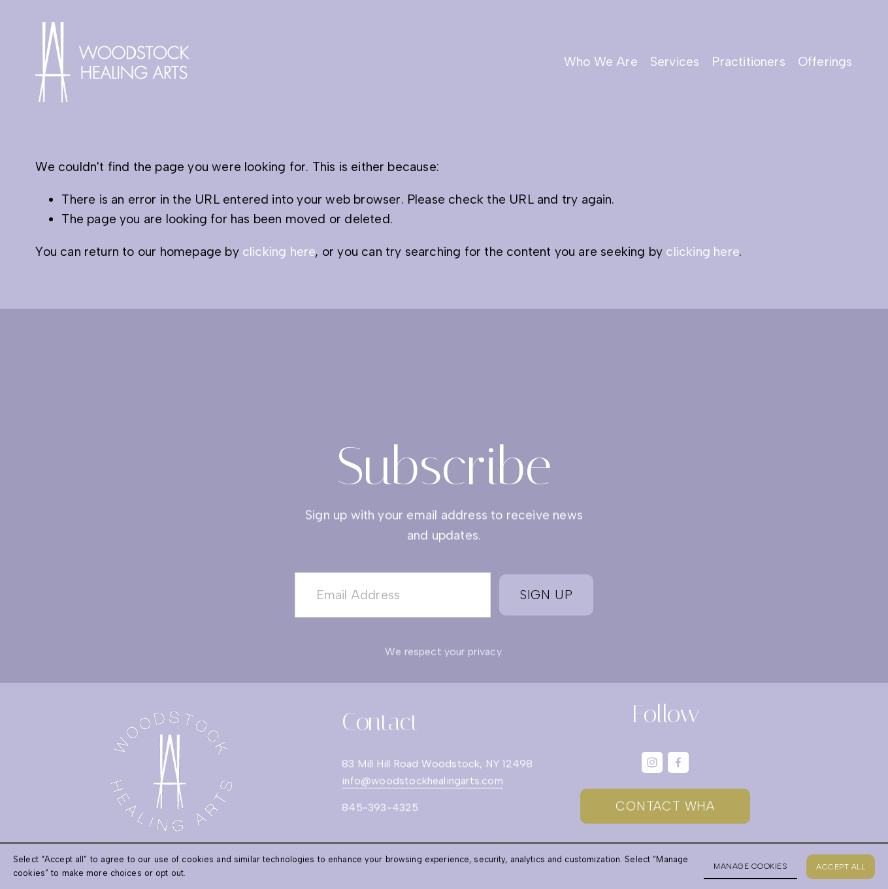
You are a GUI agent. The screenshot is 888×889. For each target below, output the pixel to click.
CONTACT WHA (665, 807)
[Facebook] (678, 762)
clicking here (279, 251)
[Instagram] (652, 762)
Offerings (825, 61)
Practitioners (748, 61)
